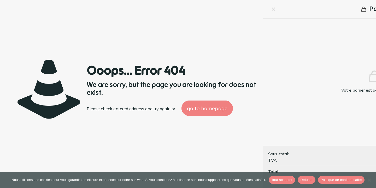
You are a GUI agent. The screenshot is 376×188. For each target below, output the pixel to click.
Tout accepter (281, 180)
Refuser (306, 180)
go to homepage (207, 108)
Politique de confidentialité (341, 180)
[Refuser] (369, 180)
